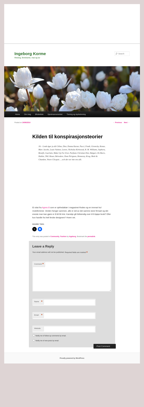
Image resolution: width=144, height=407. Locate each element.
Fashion (63, 236)
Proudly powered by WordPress (72, 358)
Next (126, 122)
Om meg (27, 114)
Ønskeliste (39, 114)
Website (37, 328)
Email (38, 315)
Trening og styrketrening (76, 114)
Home (17, 114)
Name (38, 302)
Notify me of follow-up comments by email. (51, 336)
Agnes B (46, 207)
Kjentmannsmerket (55, 114)
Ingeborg (72, 236)
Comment (39, 264)
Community (54, 236)
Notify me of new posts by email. (47, 341)
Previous (117, 122)
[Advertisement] (72, 23)
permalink (91, 236)
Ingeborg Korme (30, 53)
